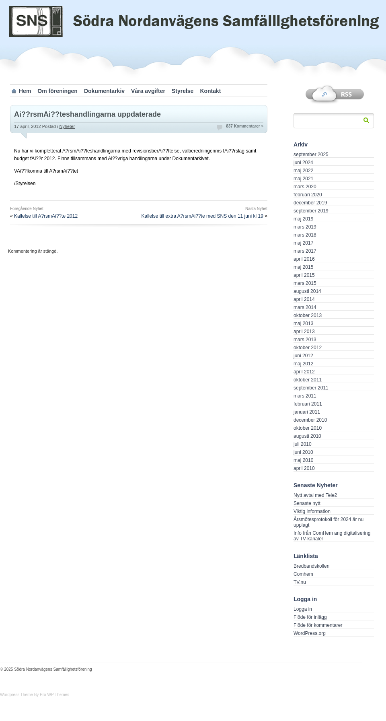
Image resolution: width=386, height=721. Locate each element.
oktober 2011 (308, 380)
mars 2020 (305, 187)
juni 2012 (303, 355)
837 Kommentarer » (244, 126)
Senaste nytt (307, 503)
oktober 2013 (308, 315)
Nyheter (67, 126)
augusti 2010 (307, 436)
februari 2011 (308, 404)
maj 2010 (303, 460)
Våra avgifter (148, 91)
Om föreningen (57, 91)
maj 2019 (303, 219)
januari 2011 (307, 412)
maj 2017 (303, 243)
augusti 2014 (307, 291)
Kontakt (210, 91)
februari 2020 (308, 195)
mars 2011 (305, 396)
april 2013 (304, 331)
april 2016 (304, 259)
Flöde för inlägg (310, 617)
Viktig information (312, 511)
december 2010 (310, 420)
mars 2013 (305, 339)
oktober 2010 (308, 428)
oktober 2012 (308, 347)
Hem (25, 91)
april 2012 (304, 372)
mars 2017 (305, 251)
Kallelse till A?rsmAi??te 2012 (46, 216)
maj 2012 (303, 364)
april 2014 (304, 299)
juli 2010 (303, 444)
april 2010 (304, 468)
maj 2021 (303, 178)
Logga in (303, 609)
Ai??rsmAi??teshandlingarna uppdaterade (87, 114)
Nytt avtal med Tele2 (315, 495)
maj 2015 (303, 267)
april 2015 (304, 275)
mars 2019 (305, 227)
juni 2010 (303, 452)
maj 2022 (303, 170)
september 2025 (311, 154)
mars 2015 (305, 283)
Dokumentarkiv (104, 91)
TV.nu (300, 582)
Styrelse (182, 91)
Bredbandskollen (311, 566)
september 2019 (311, 211)
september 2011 (311, 388)
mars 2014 (305, 307)
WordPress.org (310, 633)
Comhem (303, 574)
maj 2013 (303, 323)
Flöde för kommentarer (318, 625)
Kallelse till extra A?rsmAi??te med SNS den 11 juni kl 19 (202, 216)
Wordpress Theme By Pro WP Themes (34, 694)
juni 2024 (303, 162)
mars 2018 (305, 235)
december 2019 (310, 203)
